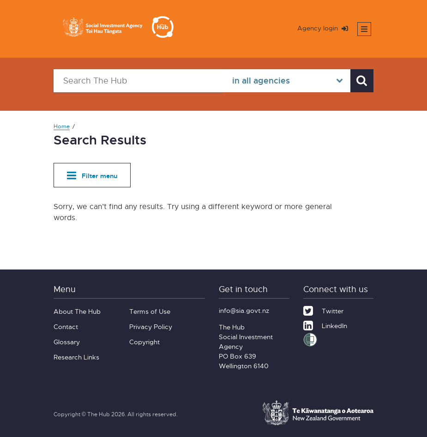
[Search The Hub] (138, 80)
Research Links (76, 357)
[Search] (361, 80)
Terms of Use (149, 311)
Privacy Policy (150, 326)
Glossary (67, 342)
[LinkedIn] (325, 324)
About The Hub (77, 311)
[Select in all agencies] (286, 80)
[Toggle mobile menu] (364, 29)
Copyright (144, 342)
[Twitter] (323, 309)
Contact (66, 326)
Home (62, 126)
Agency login (322, 28)
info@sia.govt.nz (244, 310)
